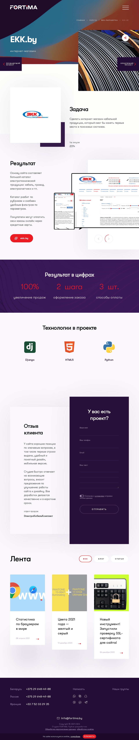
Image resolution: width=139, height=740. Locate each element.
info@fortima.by (71, 718)
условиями (99, 496)
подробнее (75, 736)
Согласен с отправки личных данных (96, 497)
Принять (89, 736)
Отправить (99, 509)
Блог (101, 559)
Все (85, 559)
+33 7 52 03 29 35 (37, 704)
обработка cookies (85, 729)
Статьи (119, 559)
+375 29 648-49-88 (38, 689)
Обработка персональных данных (60, 729)
